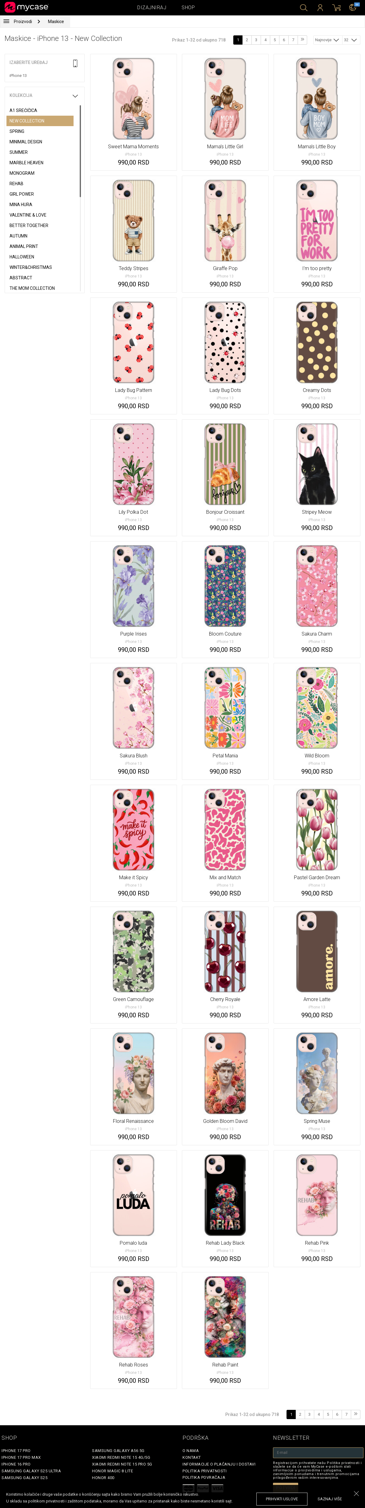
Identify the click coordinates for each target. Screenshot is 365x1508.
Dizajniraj (151, 7)
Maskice (56, 21)
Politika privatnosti (204, 1471)
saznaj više (330, 1499)
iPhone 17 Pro (16, 1450)
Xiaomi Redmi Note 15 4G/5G (121, 1457)
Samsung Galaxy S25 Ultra (31, 1471)
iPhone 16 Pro (16, 1464)
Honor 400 (103, 1477)
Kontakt (191, 1457)
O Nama (190, 1450)
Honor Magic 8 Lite (112, 1471)
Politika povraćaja (203, 1477)
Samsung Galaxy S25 (24, 1477)
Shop (188, 7)
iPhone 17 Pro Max (21, 1457)
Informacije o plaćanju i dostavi (218, 1464)
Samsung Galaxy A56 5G (118, 1450)
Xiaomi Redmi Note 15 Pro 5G (122, 1464)
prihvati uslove (282, 1499)
